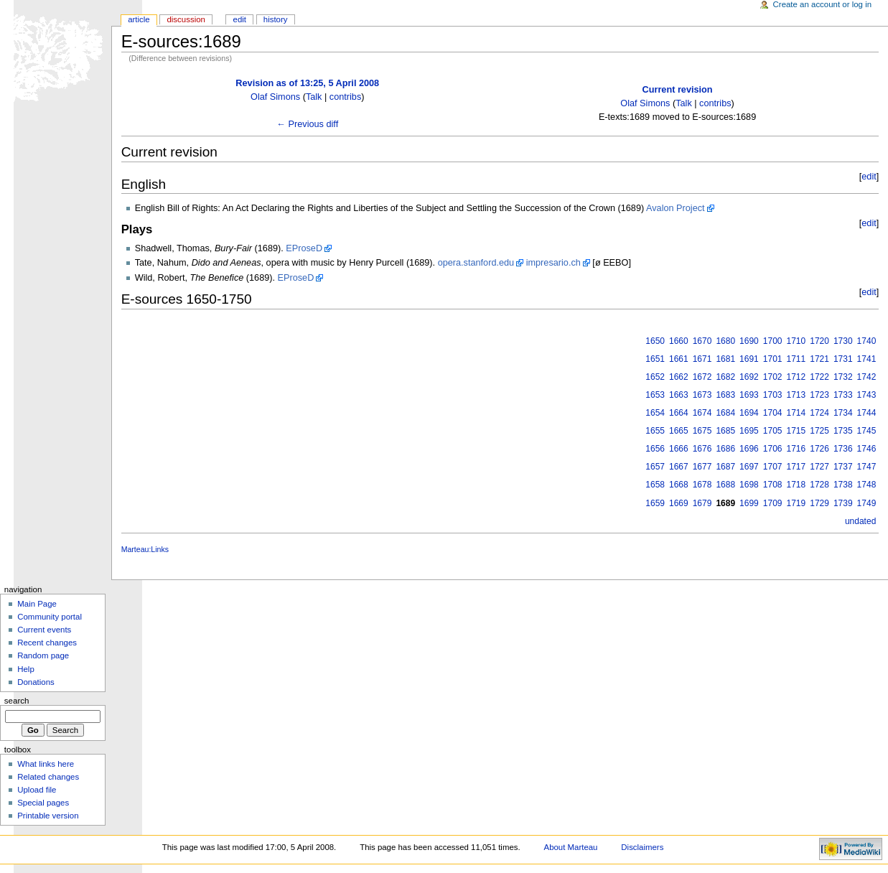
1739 (843, 503)
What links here (45, 764)
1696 (749, 449)
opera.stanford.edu (476, 263)
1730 (843, 341)
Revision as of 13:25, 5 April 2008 (307, 83)
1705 (772, 431)
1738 (843, 485)
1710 (796, 341)
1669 (678, 503)
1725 (819, 431)
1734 (843, 413)
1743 (867, 395)
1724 (819, 413)
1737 (843, 467)
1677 (702, 467)
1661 (678, 359)
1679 (702, 503)
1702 (772, 377)
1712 (796, 377)
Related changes (48, 776)
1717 (796, 467)
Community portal (49, 616)
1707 (772, 467)
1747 (867, 467)
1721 (819, 359)
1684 (725, 413)
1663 (678, 395)
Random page (43, 655)
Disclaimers (642, 847)
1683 (725, 395)
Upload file (36, 789)
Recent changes (47, 642)
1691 (749, 359)
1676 (702, 449)
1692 (749, 377)
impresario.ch (553, 263)
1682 (725, 377)
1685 (725, 431)
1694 (749, 413)
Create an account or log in (822, 4)
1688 (725, 485)
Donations (36, 682)
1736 (843, 449)
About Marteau (571, 847)
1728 (819, 485)
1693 (749, 395)
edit (868, 177)
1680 (725, 341)
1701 (772, 359)
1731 (843, 359)
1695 (749, 431)
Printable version (47, 815)
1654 (655, 413)
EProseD (304, 248)
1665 (678, 431)
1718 (796, 485)
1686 (725, 449)
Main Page (37, 603)
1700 (772, 341)
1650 (655, 341)
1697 (749, 467)
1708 (772, 485)
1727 (819, 467)
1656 (655, 449)
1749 (867, 503)
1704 (772, 413)
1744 (867, 413)
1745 (867, 431)
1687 (725, 467)
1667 (678, 467)
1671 (702, 359)
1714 (796, 413)
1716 (796, 449)
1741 (867, 359)
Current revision (677, 90)
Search (16, 700)
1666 (678, 449)
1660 (678, 341)
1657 (655, 467)
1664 (678, 413)
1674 (702, 413)
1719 (796, 503)
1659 (655, 503)
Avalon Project (675, 208)
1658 (655, 485)
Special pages (43, 802)
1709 (772, 503)
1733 (843, 395)
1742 (867, 377)
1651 (655, 359)
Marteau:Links (145, 549)
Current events (44, 629)
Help (25, 669)
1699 (749, 503)
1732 (843, 377)
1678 (702, 485)
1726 (819, 449)
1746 (867, 449)
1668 (678, 485)
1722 (819, 377)
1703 (772, 395)
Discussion (186, 19)
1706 (772, 449)
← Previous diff (307, 124)
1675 (702, 431)
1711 (796, 359)
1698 (749, 485)
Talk (314, 97)
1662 (678, 377)
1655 (655, 431)
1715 (796, 431)
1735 (843, 431)
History (275, 19)
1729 (819, 503)
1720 (819, 341)
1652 (655, 377)
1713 (796, 395)
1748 (867, 485)
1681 (725, 359)
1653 (655, 395)
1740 (867, 341)
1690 (749, 341)
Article (139, 19)
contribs (345, 97)
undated (860, 521)
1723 (819, 395)
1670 (702, 341)
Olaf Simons (275, 97)
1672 (702, 377)
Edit (239, 19)
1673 (702, 395)
